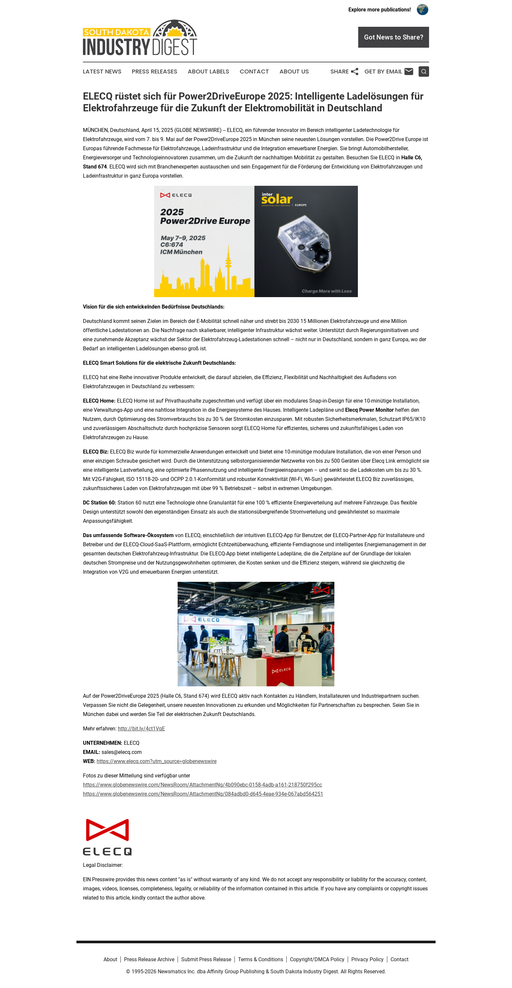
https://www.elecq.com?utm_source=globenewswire (156, 761)
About (110, 959)
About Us (294, 71)
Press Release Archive (149, 959)
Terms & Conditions (260, 959)
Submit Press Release (206, 959)
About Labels (208, 71)
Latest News (102, 71)
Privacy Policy (367, 959)
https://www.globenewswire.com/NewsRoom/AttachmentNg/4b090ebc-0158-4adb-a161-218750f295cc (202, 785)
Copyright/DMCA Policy (317, 959)
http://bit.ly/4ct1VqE (141, 728)
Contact (254, 71)
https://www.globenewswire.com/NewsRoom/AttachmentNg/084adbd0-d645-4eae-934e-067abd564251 (203, 794)
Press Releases (154, 71)
